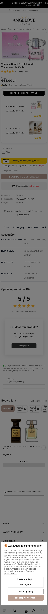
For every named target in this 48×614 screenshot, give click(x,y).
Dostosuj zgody (25, 591)
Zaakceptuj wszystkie (26, 597)
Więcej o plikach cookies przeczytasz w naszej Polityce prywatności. (20, 571)
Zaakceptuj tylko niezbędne (25, 582)
